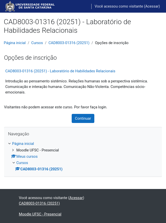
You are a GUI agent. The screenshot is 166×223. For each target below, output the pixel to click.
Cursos (37, 43)
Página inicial (15, 43)
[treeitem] (83, 156)
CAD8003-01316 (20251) (69, 43)
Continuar (83, 118)
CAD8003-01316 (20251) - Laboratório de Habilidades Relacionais (60, 71)
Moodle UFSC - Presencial (40, 214)
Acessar (151, 6)
